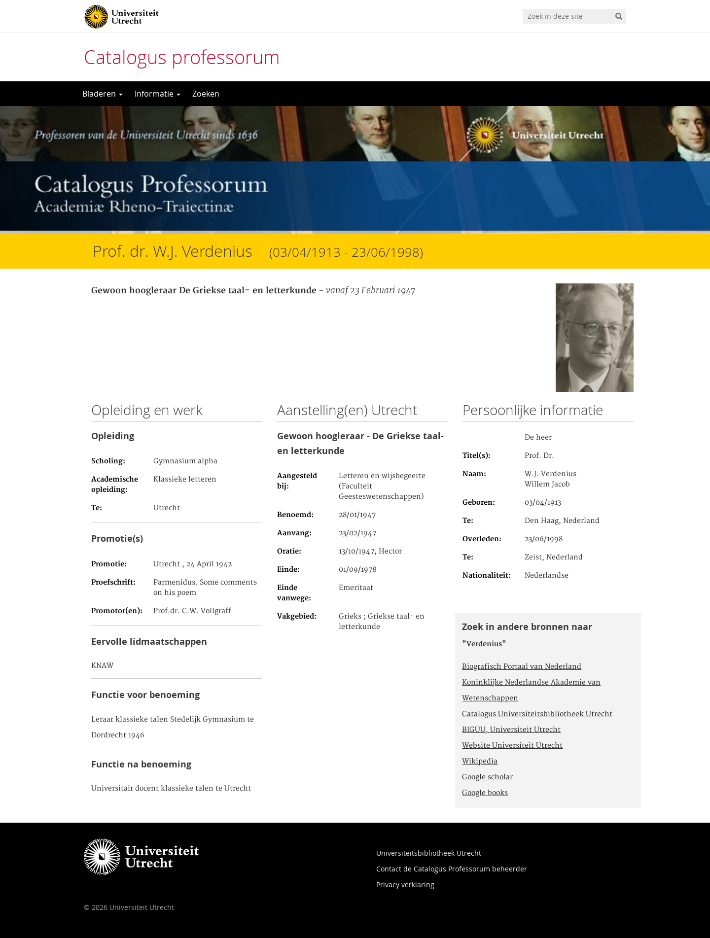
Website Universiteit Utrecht (512, 745)
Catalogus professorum (182, 56)
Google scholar (487, 777)
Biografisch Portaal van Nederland (521, 666)
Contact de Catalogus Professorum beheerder (451, 868)
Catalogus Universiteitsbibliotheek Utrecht (537, 714)
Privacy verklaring (405, 884)
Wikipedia (479, 761)
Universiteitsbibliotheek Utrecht (428, 853)
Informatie (157, 93)
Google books (485, 793)
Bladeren (102, 93)
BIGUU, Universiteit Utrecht (511, 730)
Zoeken (205, 93)
